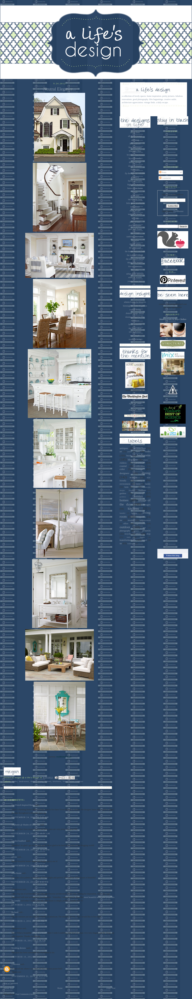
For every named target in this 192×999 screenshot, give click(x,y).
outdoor (79, 781)
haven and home (135, 181)
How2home (16, 873)
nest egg (135, 218)
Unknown (15, 964)
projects (146, 530)
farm (126, 487)
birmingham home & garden (135, 306)
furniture (142, 490)
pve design (134, 233)
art (121, 451)
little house (135, 207)
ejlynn (14, 857)
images (146, 504)
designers (124, 473)
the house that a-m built (135, 251)
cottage (139, 469)
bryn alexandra (135, 158)
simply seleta (135, 244)
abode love (135, 132)
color (122, 469)
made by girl (135, 210)
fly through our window (135, 173)
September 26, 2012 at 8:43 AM (30, 866)
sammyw (135, 240)
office (125, 523)
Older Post (110, 988)
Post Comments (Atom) (25, 994)
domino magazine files (135, 317)
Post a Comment (11, 983)
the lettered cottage (135, 255)
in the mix (135, 195)
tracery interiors (135, 266)
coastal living (135, 309)
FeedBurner (178, 211)
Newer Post (9, 988)
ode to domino (135, 332)
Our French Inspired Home (22, 805)
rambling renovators (135, 236)
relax (138, 533)
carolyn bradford (18, 841)
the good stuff (135, 248)
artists (129, 452)
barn (138, 451)
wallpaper (131, 543)
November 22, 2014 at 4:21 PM (29, 976)
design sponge (135, 162)
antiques (124, 448)
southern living (135, 339)
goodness (123, 497)
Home (59, 988)
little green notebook (135, 203)
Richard (14, 912)
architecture (140, 448)
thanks (142, 537)
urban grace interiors (135, 274)
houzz (134, 192)
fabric (138, 484)
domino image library (135, 313)
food (135, 487)
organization (140, 523)
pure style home (135, 229)
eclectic (133, 477)
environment (125, 484)
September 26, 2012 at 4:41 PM (29, 882)
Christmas (139, 462)
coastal (123, 466)
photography (125, 531)
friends (131, 490)
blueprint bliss (135, 151)
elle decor (135, 320)
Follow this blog (172, 556)
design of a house (39, 933)
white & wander (135, 277)
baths (15, 781)
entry (40, 781)
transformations (128, 540)
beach (128, 455)
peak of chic (135, 222)
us (121, 543)
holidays (138, 496)
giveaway (139, 493)
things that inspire (135, 262)
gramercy (135, 177)
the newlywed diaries (135, 259)
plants (137, 531)
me (121, 520)
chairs (145, 460)
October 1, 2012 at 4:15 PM (27, 905)
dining (34, 781)
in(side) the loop (135, 199)
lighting (134, 513)
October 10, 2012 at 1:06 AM (28, 940)
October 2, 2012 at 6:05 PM (27, 921)
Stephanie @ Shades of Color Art (25, 825)
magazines (141, 517)
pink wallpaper (135, 225)
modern (131, 520)
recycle (128, 534)
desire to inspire (135, 166)
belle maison (135, 143)
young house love (134, 281)
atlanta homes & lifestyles (135, 302)
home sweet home (135, 188)
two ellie (135, 270)
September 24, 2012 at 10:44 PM (30, 849)
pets (144, 527)
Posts (162, 172)
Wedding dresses (18, 948)
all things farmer (135, 136)
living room (68, 781)
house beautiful (135, 324)
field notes (135, 169)
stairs (129, 537)
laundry (122, 513)
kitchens (57, 781)
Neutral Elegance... (59, 89)
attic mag (135, 140)
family (147, 484)
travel (144, 540)
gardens (123, 493)
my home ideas (135, 328)
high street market (135, 184)
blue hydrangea (135, 147)
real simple (135, 335)
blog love (132, 459)
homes (48, 781)
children (123, 463)
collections (140, 466)
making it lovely (135, 214)
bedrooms (24, 781)
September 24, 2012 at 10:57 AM (30, 833)
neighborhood (145, 520)
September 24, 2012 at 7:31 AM (30, 817)
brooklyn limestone (135, 155)
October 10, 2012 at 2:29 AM (28, 957)
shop (148, 534)
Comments (165, 178)
